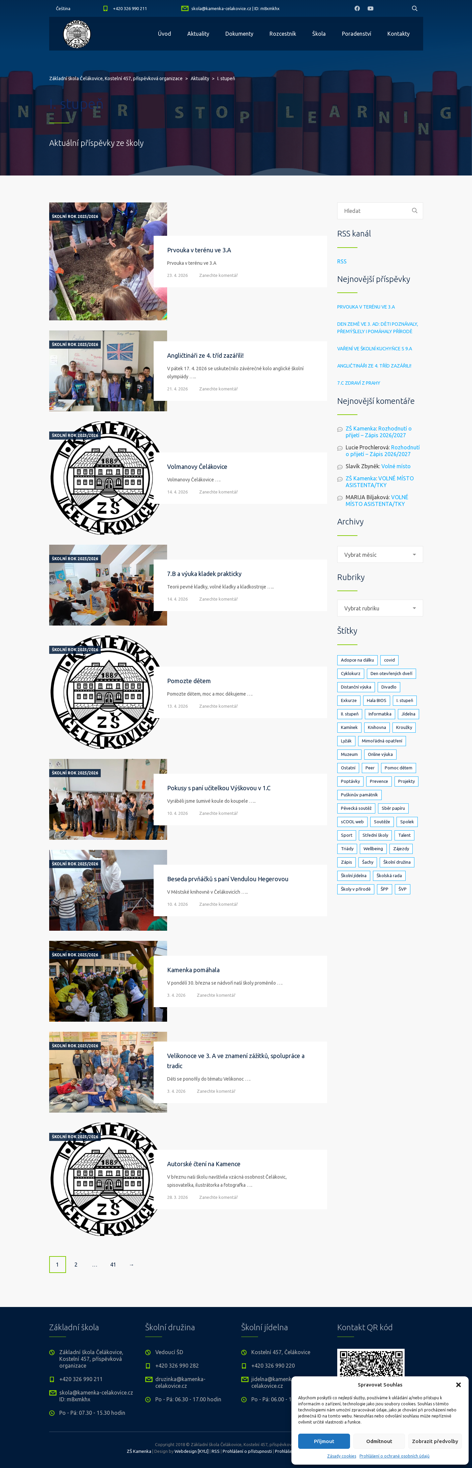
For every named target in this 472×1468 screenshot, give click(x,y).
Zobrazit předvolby (435, 1441)
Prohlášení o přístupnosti (247, 1451)
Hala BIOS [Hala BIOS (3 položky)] (376, 700)
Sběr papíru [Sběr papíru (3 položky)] (393, 808)
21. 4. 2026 (177, 388)
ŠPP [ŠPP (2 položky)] (384, 889)
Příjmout (324, 1441)
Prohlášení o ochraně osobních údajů (394, 1456)
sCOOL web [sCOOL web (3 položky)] (352, 821)
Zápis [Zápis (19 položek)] (346, 862)
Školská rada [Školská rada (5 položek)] (389, 875)
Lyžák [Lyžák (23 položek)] (346, 740)
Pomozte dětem (189, 680)
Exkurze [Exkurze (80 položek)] (349, 700)
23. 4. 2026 (177, 275)
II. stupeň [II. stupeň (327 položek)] (349, 713)
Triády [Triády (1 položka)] (347, 848)
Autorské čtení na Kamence (204, 1163)
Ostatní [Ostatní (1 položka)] (348, 767)
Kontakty (398, 34)
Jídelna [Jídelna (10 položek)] (408, 713)
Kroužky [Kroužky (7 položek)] (404, 727)
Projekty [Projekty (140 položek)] (406, 781)
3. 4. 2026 (176, 995)
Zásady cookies (341, 1456)
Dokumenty (239, 34)
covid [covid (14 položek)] (389, 660)
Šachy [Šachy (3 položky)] (367, 862)
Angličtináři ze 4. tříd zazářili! (205, 355)
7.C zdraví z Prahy (358, 383)
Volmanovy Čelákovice (197, 466)
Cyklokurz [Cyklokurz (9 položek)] (350, 673)
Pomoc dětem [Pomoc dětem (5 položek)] (398, 767)
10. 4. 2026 (177, 813)
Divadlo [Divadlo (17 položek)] (389, 686)
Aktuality (198, 34)
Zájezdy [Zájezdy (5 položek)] (401, 848)
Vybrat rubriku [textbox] (361, 608)
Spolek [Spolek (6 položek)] (407, 821)
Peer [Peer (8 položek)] (370, 767)
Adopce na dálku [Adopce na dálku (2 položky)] (357, 660)
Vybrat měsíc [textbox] (360, 555)
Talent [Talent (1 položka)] (404, 835)
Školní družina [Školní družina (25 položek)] (397, 862)
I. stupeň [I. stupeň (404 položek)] (405, 700)
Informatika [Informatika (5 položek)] (380, 713)
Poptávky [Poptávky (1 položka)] (350, 781)
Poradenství (356, 34)
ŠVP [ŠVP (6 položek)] (403, 889)
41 (113, 1265)
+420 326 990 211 (130, 8)
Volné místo (396, 466)
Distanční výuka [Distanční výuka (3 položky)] (356, 686)
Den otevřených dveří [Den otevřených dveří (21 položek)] (391, 673)
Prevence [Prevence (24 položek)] (379, 781)
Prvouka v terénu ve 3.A (199, 250)
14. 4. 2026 (177, 491)
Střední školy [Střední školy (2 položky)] (375, 835)
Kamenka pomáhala (193, 969)
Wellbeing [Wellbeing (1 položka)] (373, 848)
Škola (319, 34)
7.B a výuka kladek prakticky (204, 573)
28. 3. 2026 (177, 1197)
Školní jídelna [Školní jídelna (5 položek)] (354, 875)
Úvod (164, 34)
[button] (458, 1384)
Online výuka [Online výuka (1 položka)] (380, 754)
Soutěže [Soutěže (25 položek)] (382, 821)
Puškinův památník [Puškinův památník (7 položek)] (359, 794)
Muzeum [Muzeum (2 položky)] (349, 754)
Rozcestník (283, 34)
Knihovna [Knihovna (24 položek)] (377, 727)
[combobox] (380, 554)
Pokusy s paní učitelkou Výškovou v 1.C (219, 788)
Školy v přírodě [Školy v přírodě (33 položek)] (356, 889)
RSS (342, 261)
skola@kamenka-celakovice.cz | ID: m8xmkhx (235, 8)
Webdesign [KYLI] (192, 1451)
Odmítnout (379, 1441)
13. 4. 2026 (177, 706)
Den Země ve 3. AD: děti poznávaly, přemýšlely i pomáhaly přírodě (377, 327)
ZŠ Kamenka (361, 428)
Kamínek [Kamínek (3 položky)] (349, 727)
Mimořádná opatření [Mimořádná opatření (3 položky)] (382, 740)
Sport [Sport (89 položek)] (346, 835)
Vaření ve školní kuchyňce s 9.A (374, 348)
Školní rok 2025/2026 (75, 217)
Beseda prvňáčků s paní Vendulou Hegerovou (227, 878)
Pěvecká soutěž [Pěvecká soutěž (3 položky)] (356, 808)
